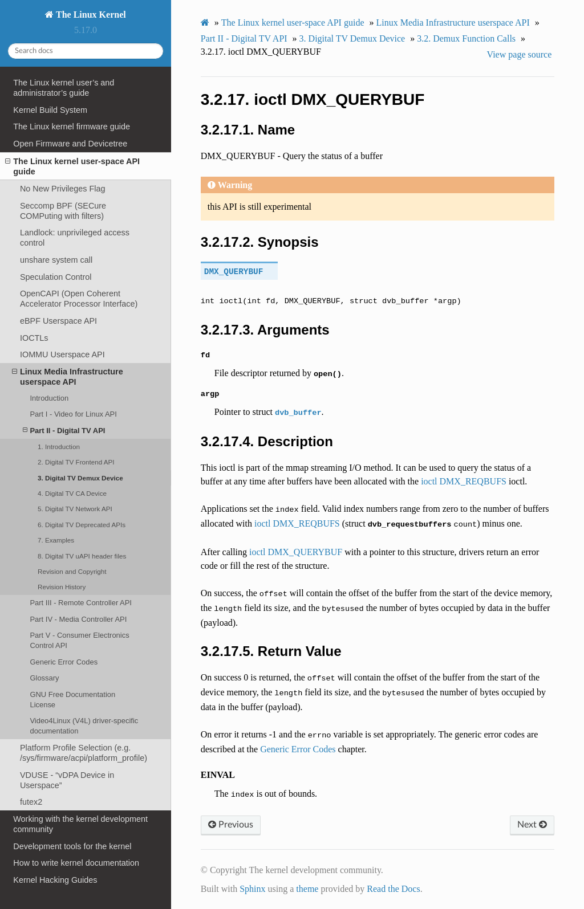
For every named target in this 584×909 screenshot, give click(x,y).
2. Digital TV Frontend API (76, 462)
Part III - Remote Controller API (81, 602)
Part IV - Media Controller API (78, 619)
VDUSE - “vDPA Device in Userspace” (67, 780)
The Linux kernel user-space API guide (72, 166)
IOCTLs (34, 338)
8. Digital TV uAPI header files (82, 556)
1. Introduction (59, 446)
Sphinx (252, 889)
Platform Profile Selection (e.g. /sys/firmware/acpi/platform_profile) (83, 753)
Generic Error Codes (64, 662)
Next (532, 824)
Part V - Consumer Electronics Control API (79, 640)
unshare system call (56, 259)
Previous (230, 824)
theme (307, 889)
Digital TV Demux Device (352, 38)
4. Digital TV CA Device (72, 493)
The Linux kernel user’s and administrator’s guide (63, 87)
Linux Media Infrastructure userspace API (67, 376)
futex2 (31, 801)
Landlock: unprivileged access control (74, 237)
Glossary (44, 678)
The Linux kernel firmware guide (71, 126)
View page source (519, 54)
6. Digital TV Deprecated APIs (81, 524)
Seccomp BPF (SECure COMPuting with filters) (63, 211)
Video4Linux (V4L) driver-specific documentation (84, 725)
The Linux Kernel (89, 14)
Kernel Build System (50, 110)
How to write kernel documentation (76, 862)
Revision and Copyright (72, 571)
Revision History (62, 586)
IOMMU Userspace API (62, 354)
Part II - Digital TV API (64, 430)
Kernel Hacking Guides (55, 879)
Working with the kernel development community (80, 824)
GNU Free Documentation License (72, 699)
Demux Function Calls (466, 38)
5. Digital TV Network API (75, 508)
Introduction (49, 398)
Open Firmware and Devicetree (70, 143)
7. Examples (56, 540)
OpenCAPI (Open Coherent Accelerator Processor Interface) (78, 298)
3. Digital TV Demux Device (80, 478)
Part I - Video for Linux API (73, 414)
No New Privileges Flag (63, 188)
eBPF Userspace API (58, 320)
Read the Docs (393, 889)
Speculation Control (56, 277)
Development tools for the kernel (72, 846)
